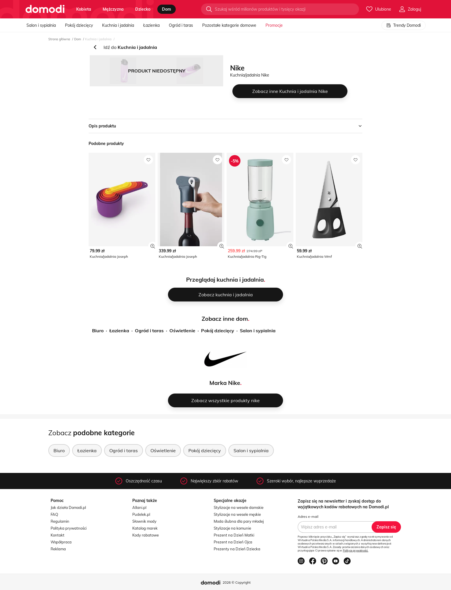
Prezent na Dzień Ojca (233, 542)
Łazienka (151, 25)
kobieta (83, 9)
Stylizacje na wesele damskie (238, 507)
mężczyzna (113, 9)
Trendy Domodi (403, 25)
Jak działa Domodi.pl (68, 507)
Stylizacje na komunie (232, 528)
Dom (77, 39)
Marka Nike (224, 382)
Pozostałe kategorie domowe (229, 25)
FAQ (54, 514)
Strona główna (59, 39)
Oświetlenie (182, 330)
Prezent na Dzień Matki (234, 535)
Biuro (98, 330)
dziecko (142, 9)
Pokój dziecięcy (79, 25)
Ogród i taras (181, 25)
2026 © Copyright (237, 582)
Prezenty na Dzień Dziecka (237, 549)
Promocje (274, 25)
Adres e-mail (308, 516)
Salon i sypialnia (41, 25)
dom (166, 9)
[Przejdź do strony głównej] (45, 9)
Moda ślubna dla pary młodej (239, 521)
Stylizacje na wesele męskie (237, 514)
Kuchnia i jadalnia (118, 25)
